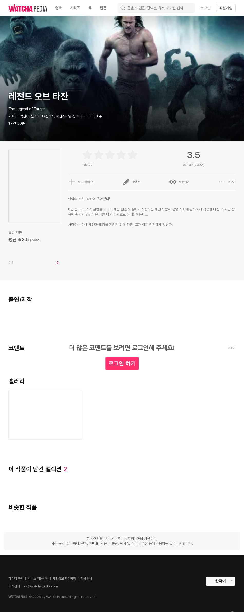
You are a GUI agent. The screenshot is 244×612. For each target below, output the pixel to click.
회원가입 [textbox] (225, 8)
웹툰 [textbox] (103, 8)
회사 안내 (86, 578)
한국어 (220, 581)
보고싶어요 (80, 182)
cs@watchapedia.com (41, 586)
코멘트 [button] (131, 182)
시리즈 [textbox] (75, 8)
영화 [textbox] (58, 8)
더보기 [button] (227, 182)
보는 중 (179, 182)
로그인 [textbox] (205, 8)
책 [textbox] (90, 8)
